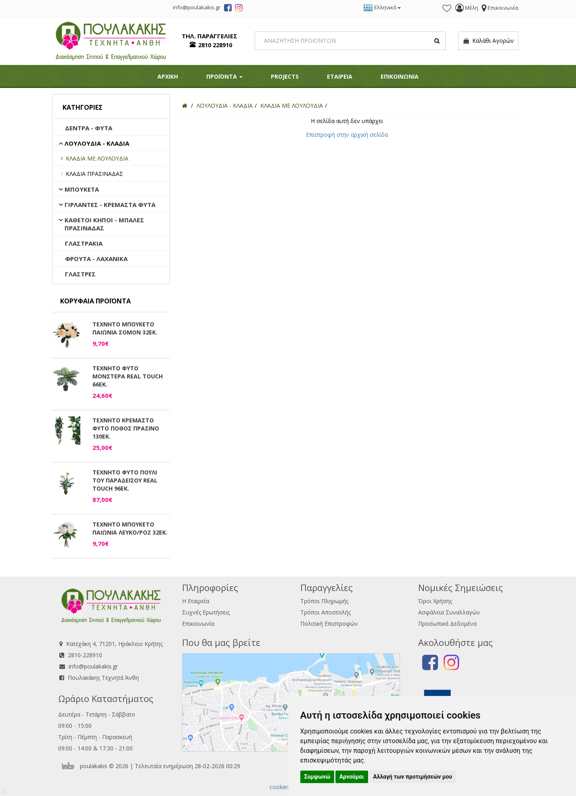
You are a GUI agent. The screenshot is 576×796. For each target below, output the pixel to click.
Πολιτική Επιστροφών (329, 623)
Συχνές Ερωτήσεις (206, 612)
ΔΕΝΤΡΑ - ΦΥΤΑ (88, 128)
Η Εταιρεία (195, 601)
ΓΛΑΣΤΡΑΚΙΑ (84, 243)
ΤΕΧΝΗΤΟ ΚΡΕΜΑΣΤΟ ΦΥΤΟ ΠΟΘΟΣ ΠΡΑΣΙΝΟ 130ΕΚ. (125, 428)
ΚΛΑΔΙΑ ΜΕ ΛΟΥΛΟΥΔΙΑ (97, 158)
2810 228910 (215, 45)
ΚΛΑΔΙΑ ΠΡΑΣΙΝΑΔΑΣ (94, 174)
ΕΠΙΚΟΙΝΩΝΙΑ (400, 76)
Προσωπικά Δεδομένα (447, 623)
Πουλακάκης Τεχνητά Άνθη (103, 677)
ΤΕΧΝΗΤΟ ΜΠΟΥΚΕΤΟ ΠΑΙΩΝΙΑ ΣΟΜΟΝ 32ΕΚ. (124, 328)
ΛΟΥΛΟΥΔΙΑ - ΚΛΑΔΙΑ (97, 143)
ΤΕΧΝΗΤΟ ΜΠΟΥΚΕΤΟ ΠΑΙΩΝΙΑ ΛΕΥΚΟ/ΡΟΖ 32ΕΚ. (130, 528)
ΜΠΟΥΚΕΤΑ (82, 189)
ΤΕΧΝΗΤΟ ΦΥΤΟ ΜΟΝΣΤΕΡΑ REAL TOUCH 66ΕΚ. (127, 376)
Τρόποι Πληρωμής (324, 601)
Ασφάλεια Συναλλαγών (449, 612)
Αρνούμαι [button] (351, 776)
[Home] (184, 105)
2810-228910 (85, 655)
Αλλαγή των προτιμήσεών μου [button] (412, 776)
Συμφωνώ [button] (317, 776)
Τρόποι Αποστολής (325, 612)
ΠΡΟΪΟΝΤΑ (224, 76)
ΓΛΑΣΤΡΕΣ (80, 274)
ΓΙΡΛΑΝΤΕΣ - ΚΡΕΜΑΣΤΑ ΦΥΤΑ (110, 205)
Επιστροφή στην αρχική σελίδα (347, 134)
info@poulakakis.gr (93, 666)
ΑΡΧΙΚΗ (167, 76)
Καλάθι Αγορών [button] (488, 41)
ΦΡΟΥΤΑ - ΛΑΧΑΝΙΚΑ (96, 259)
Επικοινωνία (198, 623)
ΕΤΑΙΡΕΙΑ (339, 76)
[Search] (350, 40)
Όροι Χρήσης (435, 601)
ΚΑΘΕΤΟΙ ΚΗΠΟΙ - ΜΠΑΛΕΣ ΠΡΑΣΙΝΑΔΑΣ (104, 224)
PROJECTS (285, 76)
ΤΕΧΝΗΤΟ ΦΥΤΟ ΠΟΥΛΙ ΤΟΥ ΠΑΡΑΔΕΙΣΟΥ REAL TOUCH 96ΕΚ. (124, 480)
